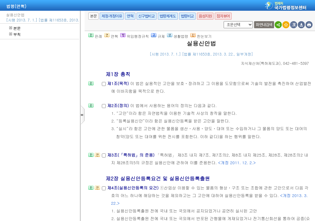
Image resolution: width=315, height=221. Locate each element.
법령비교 (187, 16)
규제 (158, 36)
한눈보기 (201, 36)
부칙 (15, 34)
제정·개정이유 (112, 16)
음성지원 (205, 16)
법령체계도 (168, 16)
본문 (15, 28)
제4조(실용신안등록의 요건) (133, 188)
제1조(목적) (118, 83)
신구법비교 (146, 16)
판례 (95, 36)
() (261, 63)
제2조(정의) (118, 105)
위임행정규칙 (134, 36)
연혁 (130, 16)
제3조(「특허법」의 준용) (131, 155)
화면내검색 (264, 24)
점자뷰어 (223, 16)
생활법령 (177, 36)
